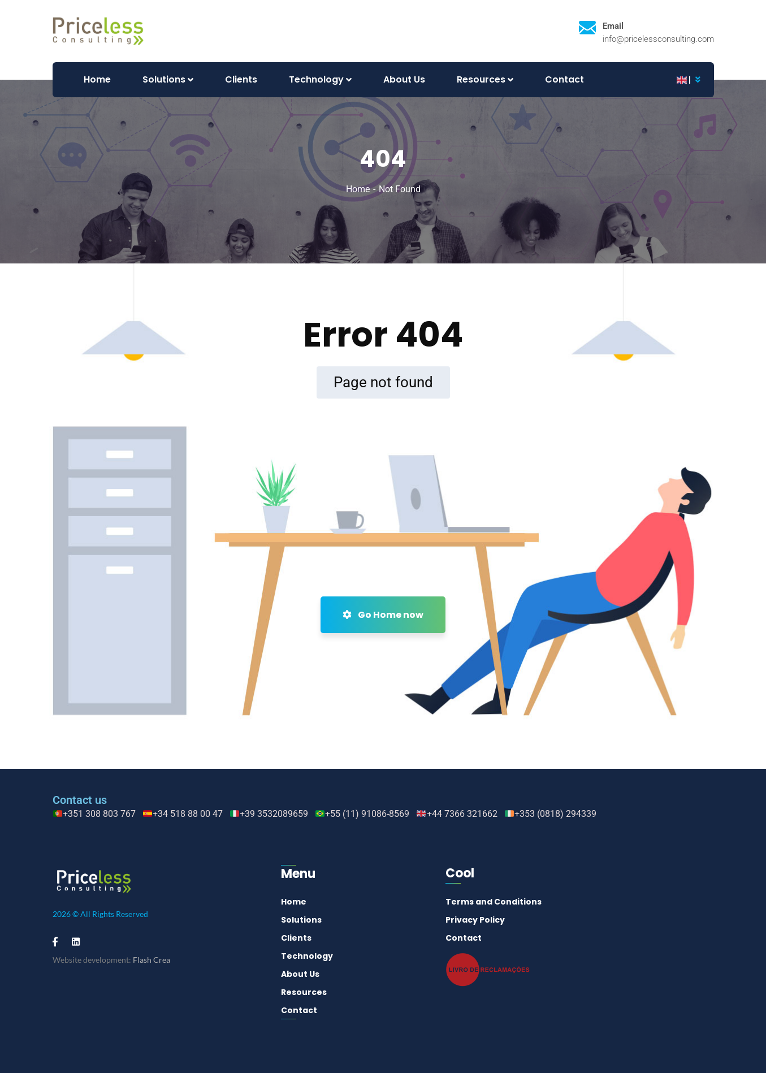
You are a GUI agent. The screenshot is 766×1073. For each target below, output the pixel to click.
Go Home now (383, 614)
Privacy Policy (475, 919)
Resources (304, 992)
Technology (307, 956)
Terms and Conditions (493, 901)
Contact (299, 1010)
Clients (296, 938)
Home (358, 189)
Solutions (301, 919)
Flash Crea (151, 959)
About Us (300, 974)
